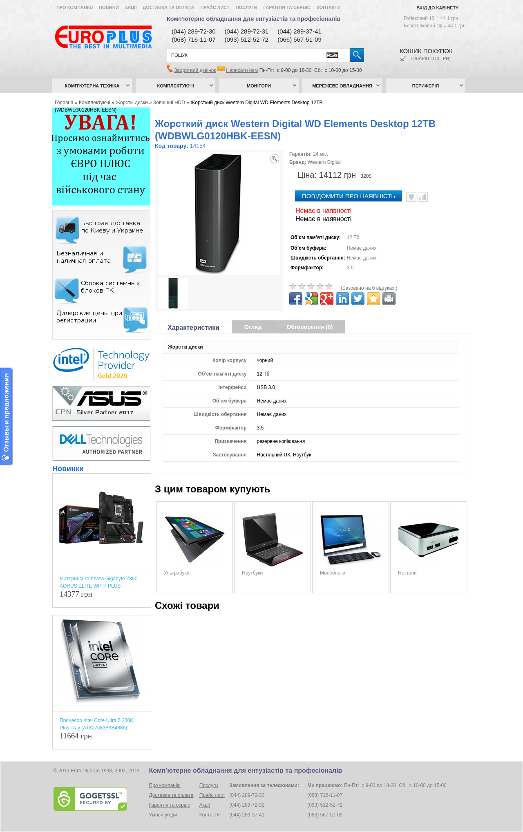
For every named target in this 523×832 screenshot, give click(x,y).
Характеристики (193, 327)
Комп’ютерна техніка (92, 85)
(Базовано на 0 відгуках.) (369, 288)
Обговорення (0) (309, 327)
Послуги (246, 7)
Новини (108, 7)
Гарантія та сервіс (287, 7)
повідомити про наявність (348, 195)
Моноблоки (332, 573)
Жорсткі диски (132, 102)
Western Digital (324, 162)
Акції (131, 7)
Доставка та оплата (168, 7)
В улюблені (411, 197)
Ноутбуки (252, 573)
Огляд (253, 327)
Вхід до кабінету (437, 7)
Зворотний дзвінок (195, 70)
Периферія (425, 85)
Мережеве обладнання (342, 85)
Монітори (259, 85)
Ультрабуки (177, 573)
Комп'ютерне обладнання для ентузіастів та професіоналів (253, 19)
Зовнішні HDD (169, 102)
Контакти (329, 7)
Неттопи (407, 573)
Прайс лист (215, 7)
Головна (64, 102)
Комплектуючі (175, 85)
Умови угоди (163, 815)
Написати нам (242, 70)
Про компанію (74, 7)
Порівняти (423, 197)
